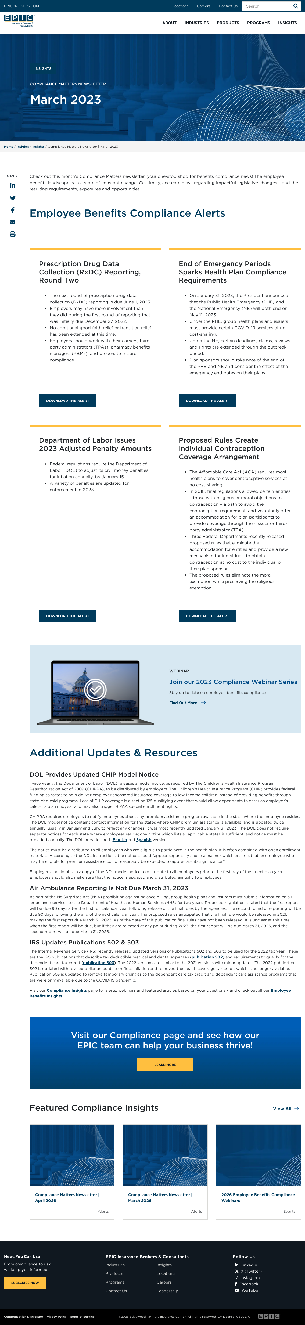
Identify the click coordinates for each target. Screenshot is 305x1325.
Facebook (246, 1283)
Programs (115, 1282)
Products (114, 1273)
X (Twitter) (248, 1271)
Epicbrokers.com (21, 6)
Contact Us (228, 6)
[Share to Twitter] (13, 198)
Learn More (165, 1065)
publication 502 (207, 957)
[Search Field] (271, 6)
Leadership (167, 1290)
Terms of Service (82, 1317)
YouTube (246, 1290)
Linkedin (246, 1265)
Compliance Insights (67, 990)
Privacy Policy (56, 1317)
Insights (23, 147)
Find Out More (183, 702)
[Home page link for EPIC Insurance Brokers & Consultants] (19, 20)
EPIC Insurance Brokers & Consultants (147, 1256)
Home (8, 147)
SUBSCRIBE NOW (25, 1283)
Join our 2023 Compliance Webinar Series (233, 681)
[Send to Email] (12, 222)
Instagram (247, 1277)
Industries (115, 1264)
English (120, 839)
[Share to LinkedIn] (12, 185)
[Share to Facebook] (13, 210)
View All (282, 1108)
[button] (169, 23)
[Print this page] (13, 234)
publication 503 (98, 962)
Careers (203, 6)
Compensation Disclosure (23, 1317)
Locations (180, 6)
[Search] (296, 6)
